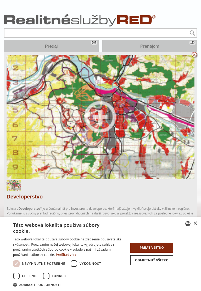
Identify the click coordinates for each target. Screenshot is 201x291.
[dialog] (100, 254)
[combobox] (188, 223)
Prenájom (168, 45)
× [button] (195, 223)
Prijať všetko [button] (152, 247)
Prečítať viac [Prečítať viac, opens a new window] (66, 254)
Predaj (71, 45)
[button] (69, 284)
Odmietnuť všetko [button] (152, 260)
